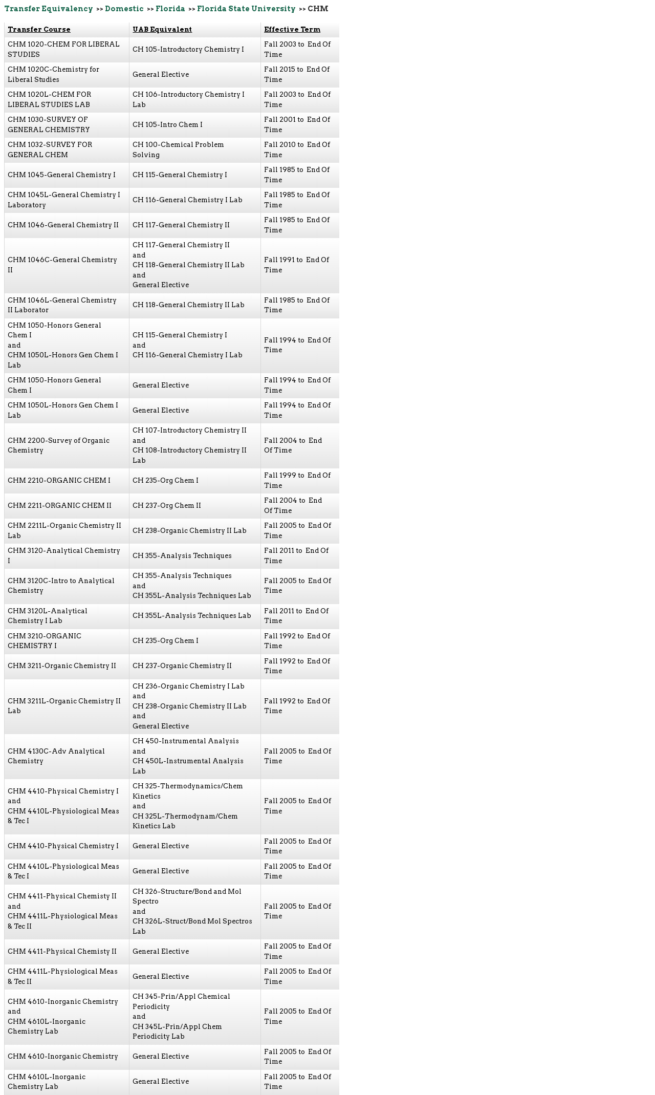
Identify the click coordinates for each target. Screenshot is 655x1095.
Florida (170, 9)
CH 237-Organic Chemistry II (182, 666)
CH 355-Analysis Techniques (182, 556)
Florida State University (246, 9)
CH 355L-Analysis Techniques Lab (192, 595)
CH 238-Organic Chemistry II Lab (190, 530)
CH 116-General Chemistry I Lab (188, 200)
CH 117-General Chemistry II (181, 225)
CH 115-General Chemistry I (180, 175)
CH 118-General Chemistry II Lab (189, 265)
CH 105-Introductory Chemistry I (188, 49)
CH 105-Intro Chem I (168, 124)
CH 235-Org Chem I (166, 480)
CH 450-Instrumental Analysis (186, 741)
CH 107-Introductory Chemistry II (190, 430)
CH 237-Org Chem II (167, 505)
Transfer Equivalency (48, 9)
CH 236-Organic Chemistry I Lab (189, 686)
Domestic (124, 9)
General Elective (161, 74)
